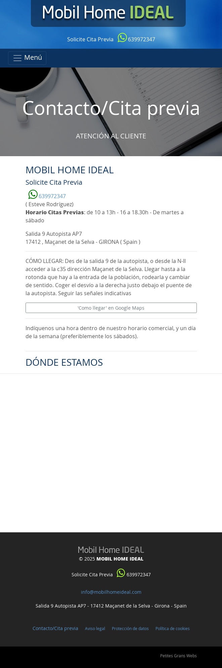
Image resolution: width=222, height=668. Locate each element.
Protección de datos (130, 628)
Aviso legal (95, 628)
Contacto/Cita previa (55, 628)
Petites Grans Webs (178, 655)
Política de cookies (173, 628)
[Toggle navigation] (27, 58)
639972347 (136, 39)
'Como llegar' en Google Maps (111, 308)
